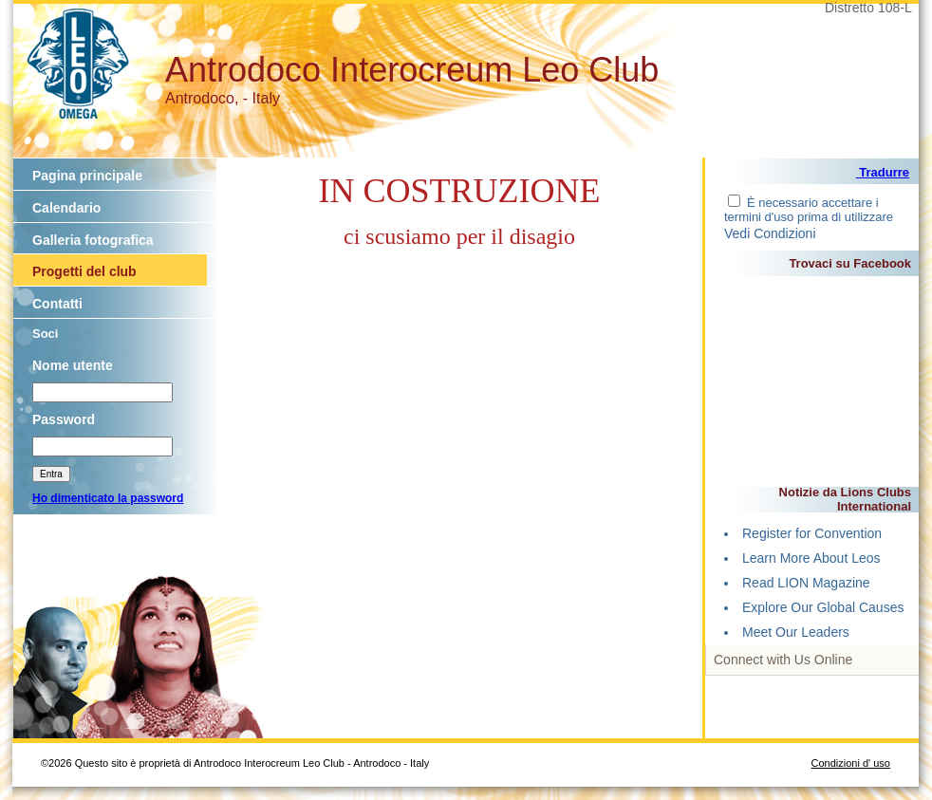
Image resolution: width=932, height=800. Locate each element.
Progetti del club (84, 271)
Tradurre (882, 172)
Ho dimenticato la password (107, 498)
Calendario (66, 207)
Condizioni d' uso (850, 763)
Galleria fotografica (93, 240)
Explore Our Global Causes (823, 607)
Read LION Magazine (806, 582)
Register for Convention (812, 533)
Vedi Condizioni (770, 233)
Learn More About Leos (811, 558)
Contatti (57, 303)
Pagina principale (87, 175)
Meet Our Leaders (795, 632)
